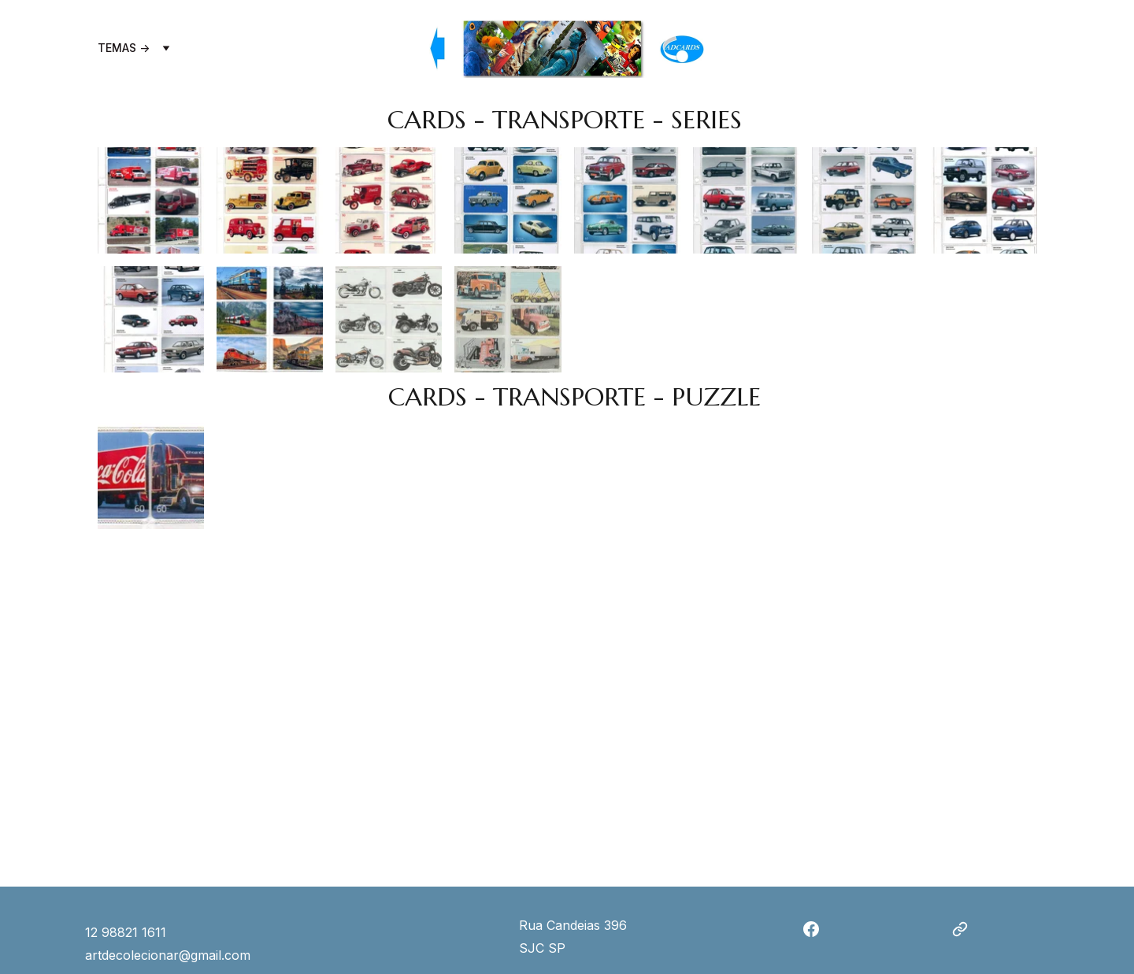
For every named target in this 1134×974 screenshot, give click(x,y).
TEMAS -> (124, 48)
